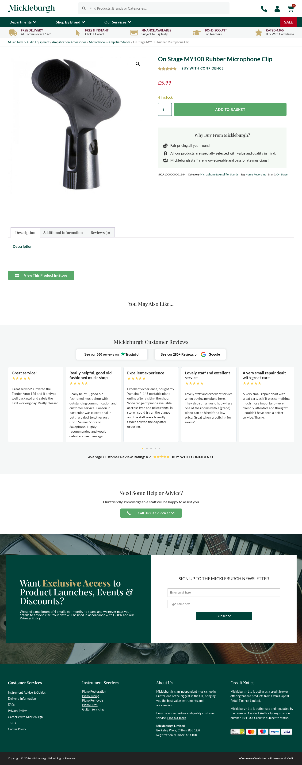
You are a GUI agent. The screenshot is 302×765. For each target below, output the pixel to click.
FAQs (11, 705)
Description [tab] (25, 232)
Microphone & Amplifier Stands (109, 42)
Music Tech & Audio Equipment (29, 42)
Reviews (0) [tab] (100, 232)
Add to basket (230, 109)
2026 (27, 758)
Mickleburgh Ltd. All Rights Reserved (54, 758)
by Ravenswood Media (266, 758)
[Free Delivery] (13, 32)
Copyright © (15, 758)
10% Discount (215, 30)
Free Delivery (32, 30)
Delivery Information (22, 698)
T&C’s (12, 723)
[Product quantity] (165, 109)
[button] (138, 64)
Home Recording (255, 174)
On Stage (281, 174)
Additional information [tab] (63, 232)
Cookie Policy (17, 729)
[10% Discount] (197, 32)
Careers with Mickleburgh (25, 717)
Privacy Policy (30, 618)
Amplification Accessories (69, 42)
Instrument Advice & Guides (27, 692)
